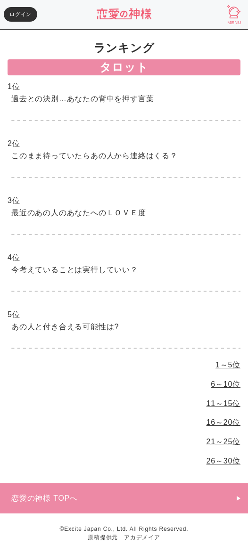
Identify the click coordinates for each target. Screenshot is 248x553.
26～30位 (223, 461)
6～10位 (225, 384)
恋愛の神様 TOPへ (44, 498)
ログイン (20, 14)
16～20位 (223, 422)
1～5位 (227, 365)
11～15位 (223, 403)
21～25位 (223, 442)
